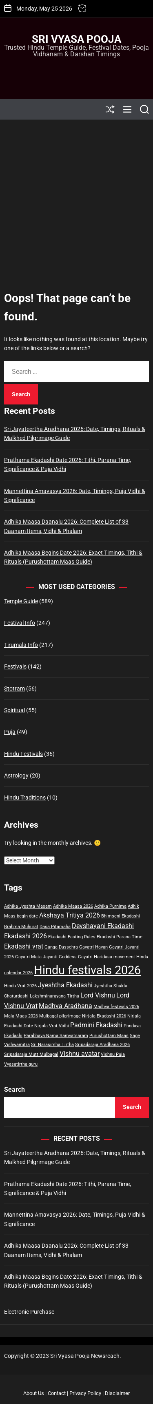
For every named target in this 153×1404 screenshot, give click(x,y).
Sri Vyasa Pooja (76, 39)
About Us (33, 1393)
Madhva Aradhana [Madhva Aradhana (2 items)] (65, 1006)
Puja (10, 732)
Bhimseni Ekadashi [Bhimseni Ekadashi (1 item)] (120, 916)
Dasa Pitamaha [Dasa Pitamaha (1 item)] (55, 926)
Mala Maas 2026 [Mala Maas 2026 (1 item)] (21, 1016)
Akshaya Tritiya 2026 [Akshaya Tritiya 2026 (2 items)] (69, 915)
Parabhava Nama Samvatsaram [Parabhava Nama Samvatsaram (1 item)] (56, 1035)
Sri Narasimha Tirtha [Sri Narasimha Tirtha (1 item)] (52, 1044)
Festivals (15, 666)
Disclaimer (117, 1393)
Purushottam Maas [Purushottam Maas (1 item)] (109, 1035)
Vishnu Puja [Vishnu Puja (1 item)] (113, 1054)
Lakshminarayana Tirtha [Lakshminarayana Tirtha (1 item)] (54, 996)
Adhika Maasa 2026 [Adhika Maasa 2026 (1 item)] (73, 906)
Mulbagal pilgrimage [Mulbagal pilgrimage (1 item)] (60, 1016)
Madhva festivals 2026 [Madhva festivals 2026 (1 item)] (116, 1006)
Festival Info (19, 623)
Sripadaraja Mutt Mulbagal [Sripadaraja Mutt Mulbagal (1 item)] (31, 1054)
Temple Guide (21, 601)
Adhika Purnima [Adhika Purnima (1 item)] (110, 906)
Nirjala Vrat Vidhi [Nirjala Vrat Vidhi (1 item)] (51, 1026)
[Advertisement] (76, 200)
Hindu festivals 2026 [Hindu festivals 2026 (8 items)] (87, 970)
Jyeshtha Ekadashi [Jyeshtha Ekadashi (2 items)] (65, 985)
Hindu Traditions (25, 797)
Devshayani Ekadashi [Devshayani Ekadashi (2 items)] (103, 926)
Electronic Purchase (29, 1311)
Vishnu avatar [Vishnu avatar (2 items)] (80, 1053)
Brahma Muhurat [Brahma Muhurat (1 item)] (21, 926)
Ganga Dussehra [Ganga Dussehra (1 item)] (61, 947)
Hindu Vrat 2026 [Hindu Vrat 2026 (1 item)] (20, 986)
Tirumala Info (21, 645)
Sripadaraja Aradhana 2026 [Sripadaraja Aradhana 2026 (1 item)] (102, 1044)
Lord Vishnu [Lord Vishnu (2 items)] (97, 995)
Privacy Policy (85, 1393)
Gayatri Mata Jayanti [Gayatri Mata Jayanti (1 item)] (36, 957)
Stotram (14, 688)
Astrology (16, 775)
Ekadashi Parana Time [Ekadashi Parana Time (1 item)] (119, 937)
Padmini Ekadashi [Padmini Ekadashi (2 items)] (96, 1025)
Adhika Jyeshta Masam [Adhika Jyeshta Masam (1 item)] (28, 906)
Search (14, 1089)
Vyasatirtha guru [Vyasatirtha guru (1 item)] (21, 1064)
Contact (57, 1393)
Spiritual (14, 710)
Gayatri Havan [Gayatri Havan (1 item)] (93, 947)
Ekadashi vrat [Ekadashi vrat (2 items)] (23, 946)
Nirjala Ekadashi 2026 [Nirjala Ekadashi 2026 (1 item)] (104, 1016)
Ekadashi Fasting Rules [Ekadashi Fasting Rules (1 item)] (71, 937)
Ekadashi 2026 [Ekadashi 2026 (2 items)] (25, 936)
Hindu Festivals (23, 754)
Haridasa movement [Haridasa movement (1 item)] (114, 957)
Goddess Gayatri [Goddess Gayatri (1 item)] (76, 957)
